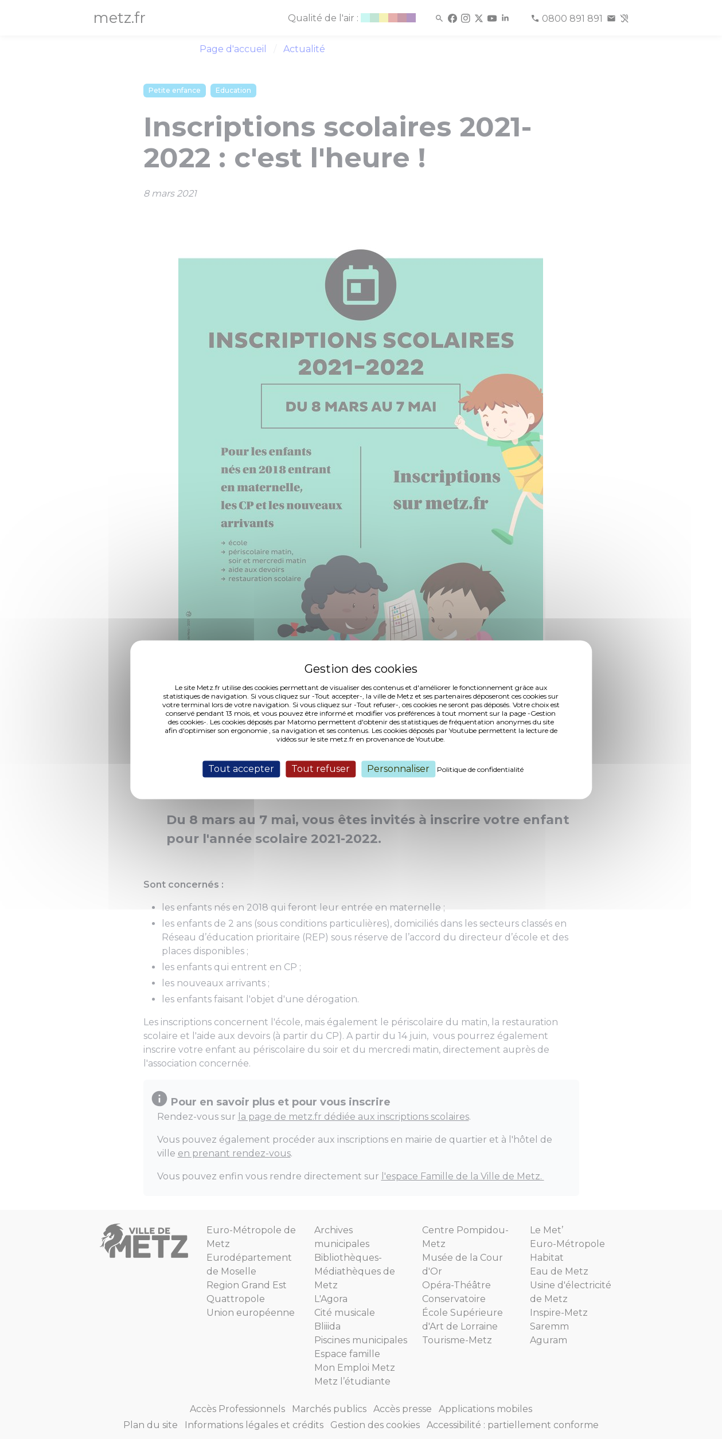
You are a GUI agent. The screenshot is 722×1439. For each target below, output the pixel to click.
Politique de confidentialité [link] (480, 769)
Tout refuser (320, 768)
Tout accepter (241, 768)
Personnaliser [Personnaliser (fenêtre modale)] (398, 768)
